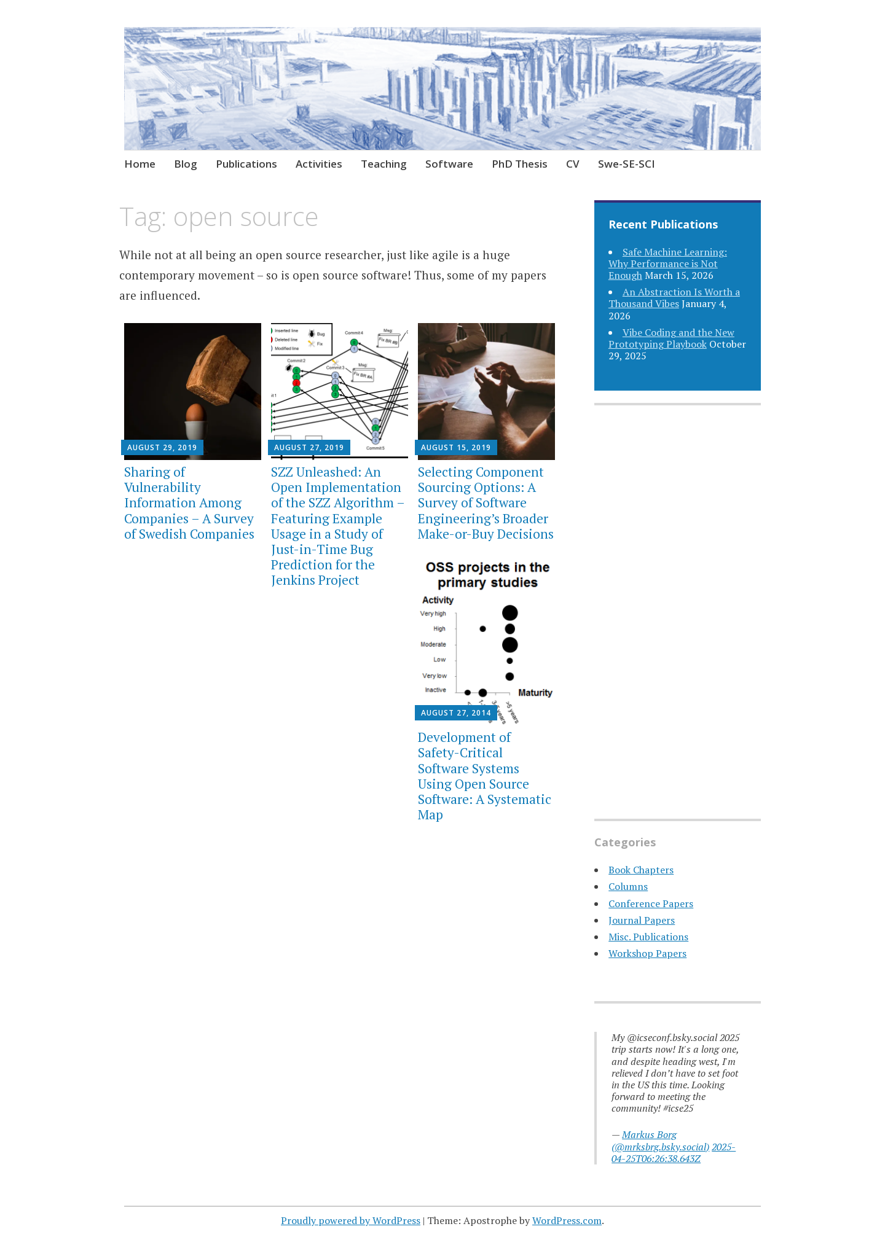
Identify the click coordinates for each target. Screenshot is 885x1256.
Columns (628, 886)
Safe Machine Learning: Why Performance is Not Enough (667, 263)
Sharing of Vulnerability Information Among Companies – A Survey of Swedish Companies (189, 502)
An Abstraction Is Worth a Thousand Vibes (674, 297)
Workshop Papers (647, 953)
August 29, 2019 (162, 447)
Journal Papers (641, 920)
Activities (319, 164)
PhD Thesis (520, 164)
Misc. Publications (648, 936)
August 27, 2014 (456, 713)
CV (573, 164)
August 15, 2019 (456, 447)
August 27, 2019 (309, 447)
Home (139, 164)
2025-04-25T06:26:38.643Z (674, 1152)
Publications (246, 164)
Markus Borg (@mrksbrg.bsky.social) (660, 1140)
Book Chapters (641, 869)
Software (449, 164)
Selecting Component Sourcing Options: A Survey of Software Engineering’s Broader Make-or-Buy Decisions (486, 502)
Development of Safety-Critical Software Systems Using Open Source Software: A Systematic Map (484, 775)
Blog (185, 164)
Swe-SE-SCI (626, 164)
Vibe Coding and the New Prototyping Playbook (671, 338)
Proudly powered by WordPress (350, 1220)
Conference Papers (650, 903)
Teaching (384, 164)
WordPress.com (567, 1220)
